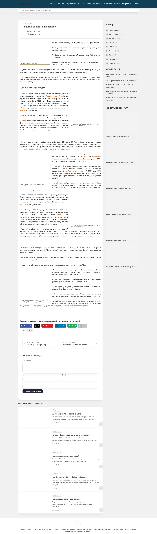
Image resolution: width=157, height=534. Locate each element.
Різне (137, 4)
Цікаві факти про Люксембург (116, 188)
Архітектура (97, 4)
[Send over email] (72, 321)
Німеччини (96, 154)
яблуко (22, 109)
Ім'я (24, 370)
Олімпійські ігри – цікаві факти (66, 409)
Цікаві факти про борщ (114, 240)
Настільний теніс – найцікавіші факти (69, 473)
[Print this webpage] (82, 321)
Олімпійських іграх (75, 168)
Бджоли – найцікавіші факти (116, 214)
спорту (86, 42)
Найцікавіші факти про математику (118, 267)
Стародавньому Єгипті (54, 95)
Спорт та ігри (127, 4)
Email (64, 370)
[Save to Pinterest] (47, 321)
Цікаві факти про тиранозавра (117, 162)
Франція (23, 201)
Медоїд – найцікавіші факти (116, 136)
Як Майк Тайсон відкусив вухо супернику (71, 431)
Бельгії (86, 154)
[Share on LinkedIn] (60, 321)
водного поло (36, 256)
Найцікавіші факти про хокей (65, 452)
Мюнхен (60, 211)
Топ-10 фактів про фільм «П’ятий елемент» (121, 81)
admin (31, 31)
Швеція (65, 116)
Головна (52, 4)
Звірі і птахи (71, 4)
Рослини (81, 4)
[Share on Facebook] (26, 321)
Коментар (27, 356)
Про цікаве (25, 3)
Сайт (24, 378)
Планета (61, 4)
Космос (117, 4)
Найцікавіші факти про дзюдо (66, 495)
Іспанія (63, 199)
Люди (89, 4)
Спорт (30, 326)
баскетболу (40, 69)
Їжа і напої (108, 4)
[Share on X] (37, 321)
